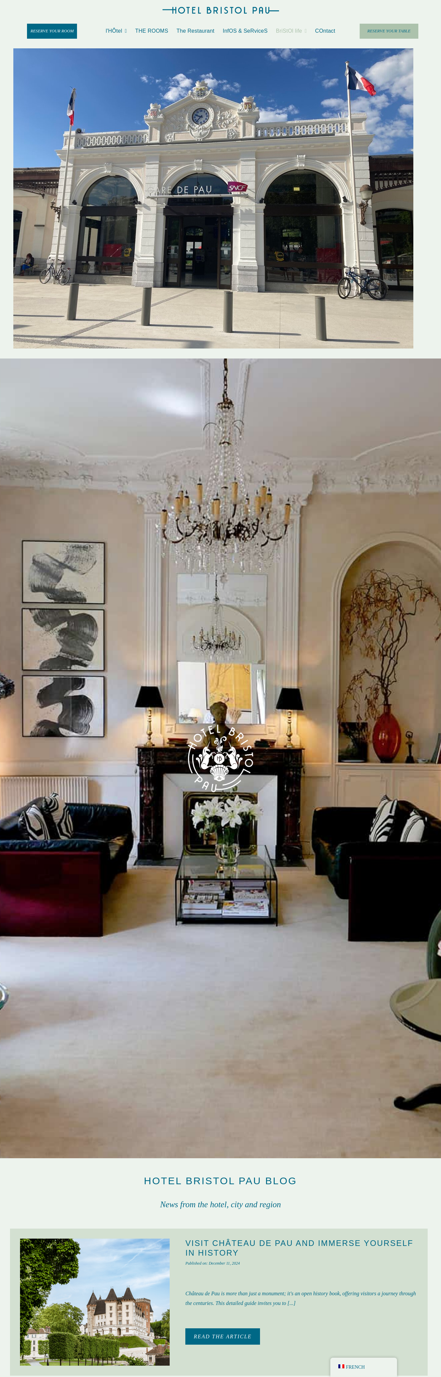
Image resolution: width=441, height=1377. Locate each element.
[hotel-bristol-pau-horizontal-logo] (220, 9)
